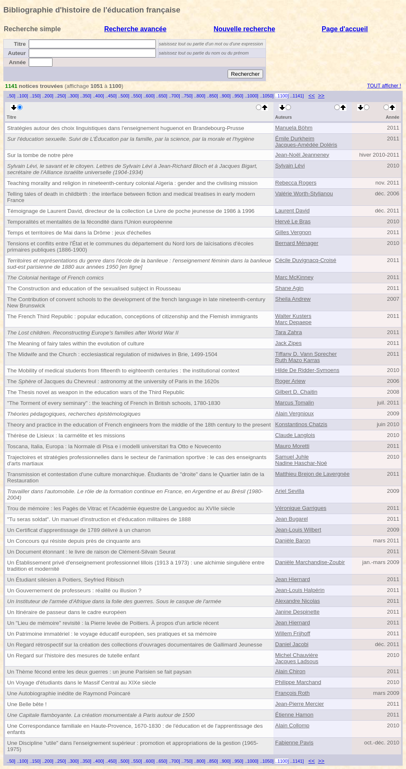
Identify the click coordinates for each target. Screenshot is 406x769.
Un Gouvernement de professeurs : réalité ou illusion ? (74, 590)
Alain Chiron (290, 671)
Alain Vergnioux (294, 413)
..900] (225, 95)
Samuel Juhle (292, 457)
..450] (111, 95)
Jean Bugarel (291, 519)
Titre (20, 44)
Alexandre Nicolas (297, 601)
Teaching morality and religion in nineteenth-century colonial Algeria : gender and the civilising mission (132, 183)
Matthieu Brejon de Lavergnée (312, 474)
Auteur (17, 53)
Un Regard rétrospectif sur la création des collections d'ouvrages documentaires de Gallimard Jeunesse (134, 645)
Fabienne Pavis (294, 742)
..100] (22, 95)
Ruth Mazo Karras (297, 360)
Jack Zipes (288, 343)
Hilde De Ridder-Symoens (307, 370)
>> (321, 95)
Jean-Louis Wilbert (298, 530)
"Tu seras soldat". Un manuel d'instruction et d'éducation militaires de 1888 (99, 519)
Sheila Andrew (293, 299)
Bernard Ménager (296, 243)
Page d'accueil (345, 28)
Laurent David (292, 210)
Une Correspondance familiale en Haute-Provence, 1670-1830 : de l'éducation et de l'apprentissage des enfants (135, 729)
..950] (237, 95)
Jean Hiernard (292, 579)
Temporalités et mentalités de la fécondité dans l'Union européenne (90, 222)
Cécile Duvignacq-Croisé (305, 260)
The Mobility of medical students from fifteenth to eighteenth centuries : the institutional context (123, 370)
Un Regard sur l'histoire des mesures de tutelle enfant (73, 655)
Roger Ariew (290, 381)
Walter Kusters (293, 316)
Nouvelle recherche (244, 28)
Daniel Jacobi (291, 644)
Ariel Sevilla (289, 491)
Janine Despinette (297, 612)
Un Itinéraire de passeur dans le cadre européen (66, 612)
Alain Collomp (292, 725)
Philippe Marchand (298, 682)
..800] (200, 95)
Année (17, 62)
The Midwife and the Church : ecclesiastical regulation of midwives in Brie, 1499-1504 (112, 354)
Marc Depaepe (293, 322)
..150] (35, 95)
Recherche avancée (135, 28)
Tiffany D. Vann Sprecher (306, 354)
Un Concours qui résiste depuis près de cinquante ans (73, 541)
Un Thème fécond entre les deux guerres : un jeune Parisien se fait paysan (99, 672)
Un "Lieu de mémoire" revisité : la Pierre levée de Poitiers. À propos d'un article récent (113, 623)
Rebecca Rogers (295, 183)
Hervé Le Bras (293, 221)
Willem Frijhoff (292, 633)
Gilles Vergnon (293, 232)
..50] (11, 95)
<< (311, 95)
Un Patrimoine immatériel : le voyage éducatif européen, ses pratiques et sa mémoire (112, 634)
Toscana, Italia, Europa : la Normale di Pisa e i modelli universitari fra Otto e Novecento (114, 446)
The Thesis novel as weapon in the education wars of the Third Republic (96, 392)
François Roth (292, 693)
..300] (73, 95)
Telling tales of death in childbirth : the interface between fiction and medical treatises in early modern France (131, 197)
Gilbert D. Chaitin (296, 392)
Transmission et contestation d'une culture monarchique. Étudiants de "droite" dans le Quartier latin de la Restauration (135, 477)
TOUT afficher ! (384, 86)
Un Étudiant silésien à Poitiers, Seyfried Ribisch (65, 580)
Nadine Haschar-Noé (301, 463)
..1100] (282, 95)
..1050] (267, 95)
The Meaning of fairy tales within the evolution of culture (75, 343)
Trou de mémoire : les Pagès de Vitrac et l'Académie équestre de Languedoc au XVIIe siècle (121, 508)
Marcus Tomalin (294, 402)
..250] (60, 95)
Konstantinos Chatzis (301, 424)
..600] (149, 95)
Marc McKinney (294, 277)
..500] (123, 95)
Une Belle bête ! (27, 704)
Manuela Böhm (294, 128)
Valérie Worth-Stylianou (304, 193)
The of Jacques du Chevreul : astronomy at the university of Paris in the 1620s (113, 381)
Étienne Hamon (294, 715)
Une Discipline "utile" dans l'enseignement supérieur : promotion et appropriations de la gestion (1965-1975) (132, 746)
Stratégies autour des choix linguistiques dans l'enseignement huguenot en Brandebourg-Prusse (125, 128)
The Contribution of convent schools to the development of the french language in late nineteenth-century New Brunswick (136, 302)
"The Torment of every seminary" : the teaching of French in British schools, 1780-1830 (114, 403)
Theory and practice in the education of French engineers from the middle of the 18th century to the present (139, 425)
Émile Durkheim (294, 138)
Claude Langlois (295, 435)
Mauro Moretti (292, 446)
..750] (187, 95)
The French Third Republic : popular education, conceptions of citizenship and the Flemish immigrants (132, 316)
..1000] (251, 95)
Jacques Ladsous (296, 661)
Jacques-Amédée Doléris (306, 145)
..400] (98, 95)
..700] (174, 95)
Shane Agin (289, 288)
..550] (136, 95)
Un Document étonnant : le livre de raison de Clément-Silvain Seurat (91, 552)
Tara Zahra (288, 332)
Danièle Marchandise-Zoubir (310, 562)
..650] (162, 95)
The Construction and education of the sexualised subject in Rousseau (93, 288)
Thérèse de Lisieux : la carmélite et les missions (66, 435)
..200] (47, 95)
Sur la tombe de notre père (40, 155)
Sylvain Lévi (290, 165)
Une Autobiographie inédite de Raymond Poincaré (68, 693)
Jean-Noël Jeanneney (302, 155)
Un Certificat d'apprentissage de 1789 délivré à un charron (78, 530)
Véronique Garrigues (300, 508)
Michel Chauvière (296, 655)
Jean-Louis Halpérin (300, 590)
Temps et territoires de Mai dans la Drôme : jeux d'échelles (79, 233)
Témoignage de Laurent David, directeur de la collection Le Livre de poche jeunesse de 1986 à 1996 (131, 211)
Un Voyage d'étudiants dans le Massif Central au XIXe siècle (81, 682)
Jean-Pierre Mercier (299, 704)
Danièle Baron (292, 540)
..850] (212, 95)
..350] (85, 95)
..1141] (297, 95)
